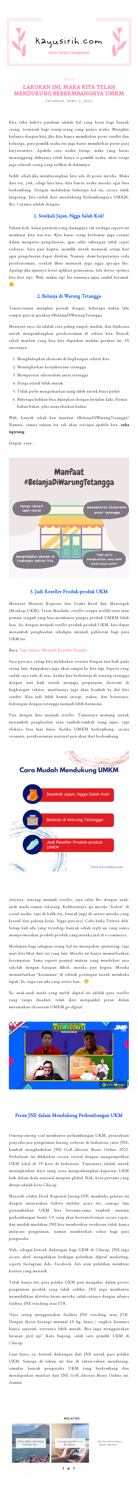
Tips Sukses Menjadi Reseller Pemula (52, 650)
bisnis (69, 79)
